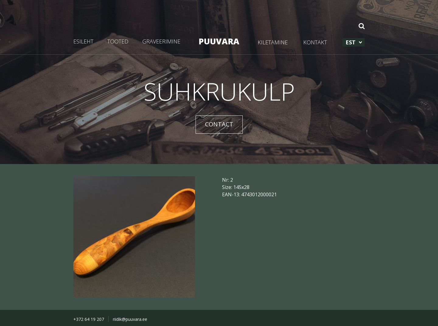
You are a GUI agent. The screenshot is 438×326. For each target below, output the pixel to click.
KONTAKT (315, 42)
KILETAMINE (273, 42)
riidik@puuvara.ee (130, 319)
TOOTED (117, 41)
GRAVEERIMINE (161, 41)
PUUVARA (219, 41)
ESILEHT (83, 41)
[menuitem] (353, 42)
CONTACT (219, 124)
